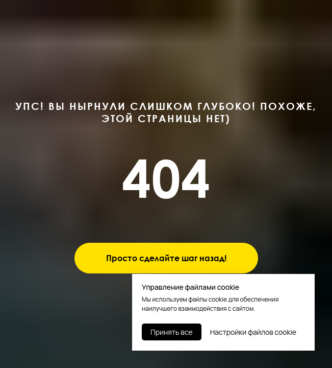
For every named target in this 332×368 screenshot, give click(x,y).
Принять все (171, 332)
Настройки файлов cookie (253, 332)
